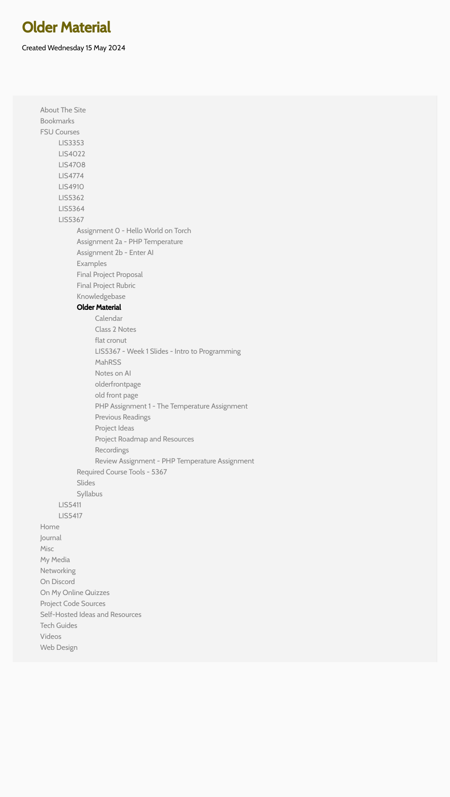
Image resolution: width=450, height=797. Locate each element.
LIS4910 (71, 186)
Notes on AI (113, 373)
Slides (86, 482)
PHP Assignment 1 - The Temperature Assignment (171, 406)
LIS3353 (71, 142)
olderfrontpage (118, 384)
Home (49, 526)
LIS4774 (71, 175)
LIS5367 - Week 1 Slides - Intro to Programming (168, 351)
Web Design (59, 647)
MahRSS (108, 362)
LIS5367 (71, 219)
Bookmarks (57, 121)
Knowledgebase (101, 296)
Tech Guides (58, 625)
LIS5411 (69, 504)
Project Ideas (114, 428)
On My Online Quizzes (75, 592)
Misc (47, 548)
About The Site (63, 110)
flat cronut (111, 340)
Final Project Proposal (110, 274)
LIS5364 (71, 208)
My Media (55, 559)
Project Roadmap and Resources (144, 439)
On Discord (57, 581)
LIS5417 (70, 515)
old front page (116, 395)
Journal (51, 537)
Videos (50, 636)
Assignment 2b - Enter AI (115, 252)
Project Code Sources (73, 603)
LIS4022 (71, 153)
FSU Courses (59, 132)
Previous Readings (123, 417)
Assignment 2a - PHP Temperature (130, 241)
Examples (92, 263)
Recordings (112, 450)
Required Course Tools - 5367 (122, 472)
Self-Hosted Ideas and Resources (91, 614)
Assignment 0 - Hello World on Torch (134, 230)
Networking (57, 570)
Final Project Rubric (106, 285)
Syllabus (89, 493)
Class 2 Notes (115, 329)
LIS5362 (71, 197)
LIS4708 (71, 164)
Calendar (108, 318)
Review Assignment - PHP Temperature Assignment (174, 461)
